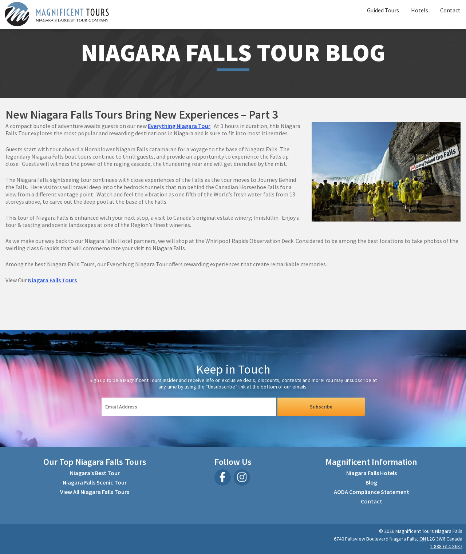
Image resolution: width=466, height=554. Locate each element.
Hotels (419, 10)
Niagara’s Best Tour (95, 473)
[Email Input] (189, 407)
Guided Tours (383, 10)
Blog (371, 482)
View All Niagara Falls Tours (94, 491)
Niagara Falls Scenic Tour (95, 482)
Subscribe (321, 406)
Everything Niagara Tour (179, 125)
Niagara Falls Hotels (371, 473)
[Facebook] (222, 477)
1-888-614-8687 (446, 546)
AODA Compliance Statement (371, 491)
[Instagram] (242, 477)
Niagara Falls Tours (52, 280)
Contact (450, 10)
